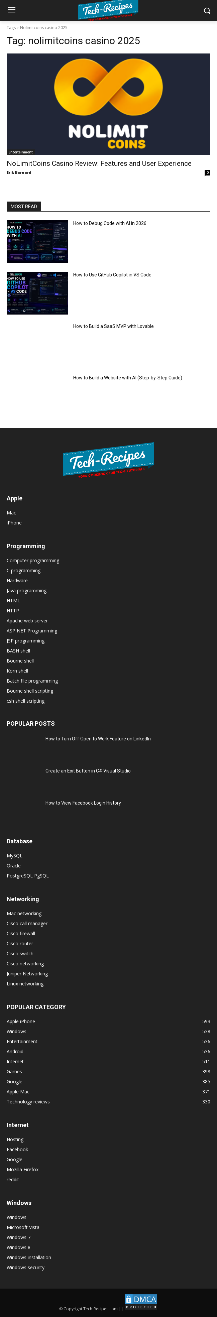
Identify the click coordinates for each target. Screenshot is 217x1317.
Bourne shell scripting (30, 691)
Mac (11, 512)
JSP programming (25, 640)
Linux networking (25, 983)
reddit (13, 1179)
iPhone (14, 522)
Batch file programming (32, 681)
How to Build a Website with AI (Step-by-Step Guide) (127, 377)
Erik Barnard (19, 172)
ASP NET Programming (32, 630)
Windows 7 (18, 1237)
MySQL (14, 855)
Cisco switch (20, 953)
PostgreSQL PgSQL (28, 875)
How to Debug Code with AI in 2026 (109, 223)
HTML (13, 600)
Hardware (17, 580)
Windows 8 (18, 1247)
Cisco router (20, 943)
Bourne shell (20, 660)
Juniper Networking (27, 973)
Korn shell (17, 671)
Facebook (17, 1149)
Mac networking (24, 913)
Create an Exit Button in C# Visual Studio (88, 770)
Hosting (15, 1139)
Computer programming (33, 560)
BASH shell (18, 650)
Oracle (14, 865)
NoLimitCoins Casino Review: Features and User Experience (99, 163)
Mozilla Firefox (22, 1169)
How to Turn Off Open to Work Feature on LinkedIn (98, 738)
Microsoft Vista (23, 1227)
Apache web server (27, 620)
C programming (23, 570)
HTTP (13, 610)
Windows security (25, 1267)
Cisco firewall (21, 933)
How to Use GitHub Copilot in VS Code (112, 274)
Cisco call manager (27, 923)
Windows (16, 1217)
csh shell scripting (25, 701)
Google (14, 1159)
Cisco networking (25, 963)
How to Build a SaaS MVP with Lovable (113, 326)
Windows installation (29, 1257)
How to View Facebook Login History (83, 803)
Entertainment (21, 152)
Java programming (26, 590)
